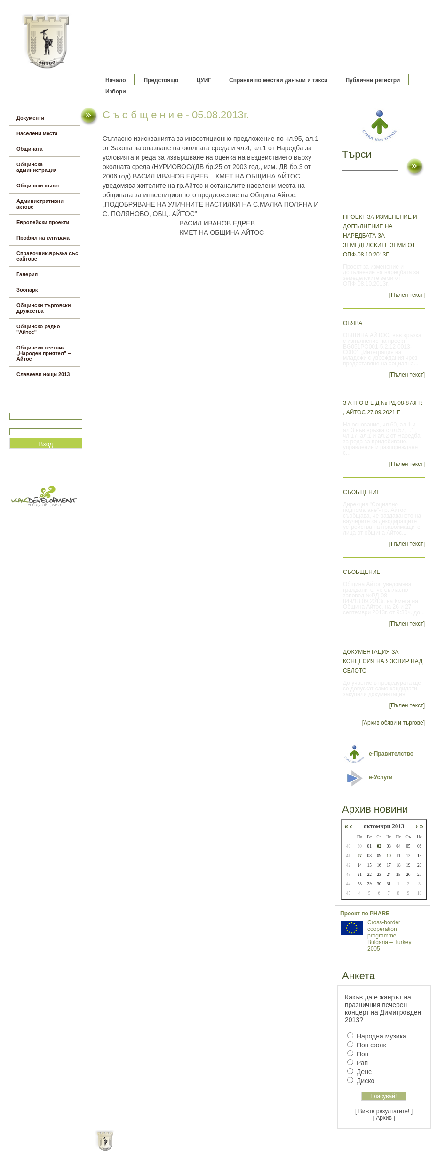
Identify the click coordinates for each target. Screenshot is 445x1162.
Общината (29, 149)
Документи (30, 118)
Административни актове (40, 203)
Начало (115, 80)
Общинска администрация (36, 167)
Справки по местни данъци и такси (278, 80)
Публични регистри (372, 80)
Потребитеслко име (36, 408)
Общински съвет (37, 185)
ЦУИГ (203, 80)
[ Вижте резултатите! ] (384, 1111)
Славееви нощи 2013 (43, 374)
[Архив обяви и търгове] (393, 723)
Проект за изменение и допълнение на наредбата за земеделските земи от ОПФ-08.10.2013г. (380, 236)
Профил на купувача (43, 237)
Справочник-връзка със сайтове (47, 256)
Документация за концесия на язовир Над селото (382, 661)
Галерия (27, 274)
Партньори (231, 1148)
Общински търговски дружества (43, 308)
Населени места (36, 133)
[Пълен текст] (407, 295)
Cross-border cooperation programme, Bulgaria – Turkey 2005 (389, 935)
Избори (115, 91)
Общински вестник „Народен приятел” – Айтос (43, 353)
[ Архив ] (384, 1118)
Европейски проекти (42, 222)
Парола (19, 424)
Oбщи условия (185, 1148)
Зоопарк (27, 290)
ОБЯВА (352, 323)
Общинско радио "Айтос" (38, 329)
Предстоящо (160, 80)
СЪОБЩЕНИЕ (362, 492)
